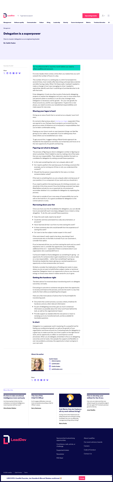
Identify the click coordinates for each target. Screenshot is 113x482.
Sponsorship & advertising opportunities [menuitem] (65, 439)
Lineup (82, 478)
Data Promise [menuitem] (18, 472)
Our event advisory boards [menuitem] (93, 442)
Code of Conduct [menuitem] (90, 450)
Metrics (88, 22)
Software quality (19, 22)
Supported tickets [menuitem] (62, 450)
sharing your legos (61, 121)
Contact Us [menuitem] (88, 453)
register (77, 66)
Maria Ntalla (63, 423)
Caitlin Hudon (11, 43)
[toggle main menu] (108, 15)
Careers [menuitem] (87, 446)
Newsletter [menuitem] (60, 454)
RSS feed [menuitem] (59, 458)
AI (108, 22)
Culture (41, 22)
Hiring (48, 22)
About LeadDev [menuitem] (89, 438)
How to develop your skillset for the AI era (95, 396)
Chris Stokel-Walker (10, 408)
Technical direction (99, 22)
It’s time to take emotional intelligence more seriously (14, 396)
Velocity (65, 22)
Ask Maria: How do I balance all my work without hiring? (70, 410)
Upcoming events (91, 16)
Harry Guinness (36, 408)
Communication (31, 22)
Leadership (56, 22)
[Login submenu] (103, 16)
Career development (77, 22)
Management (7, 22)
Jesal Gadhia (91, 410)
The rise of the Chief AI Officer (37, 396)
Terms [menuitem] (25, 472)
